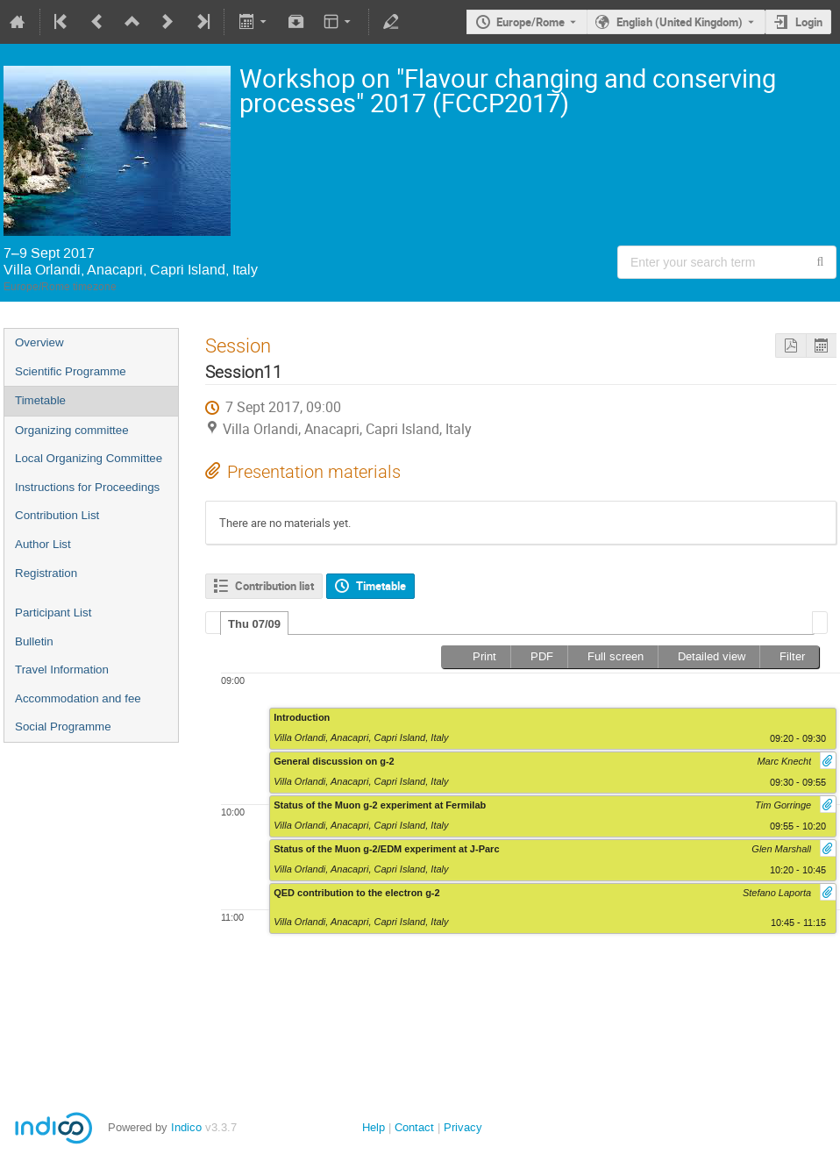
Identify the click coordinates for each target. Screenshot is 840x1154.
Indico (186, 1127)
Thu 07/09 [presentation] (254, 623)
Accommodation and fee (78, 698)
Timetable (40, 400)
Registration (46, 573)
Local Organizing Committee (88, 458)
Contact (414, 1127)
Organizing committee (72, 430)
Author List (43, 544)
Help (373, 1127)
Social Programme (63, 726)
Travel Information (62, 669)
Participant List (53, 612)
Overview (39, 342)
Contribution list (274, 586)
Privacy (463, 1127)
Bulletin (34, 641)
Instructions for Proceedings (87, 487)
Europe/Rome (530, 22)
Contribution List (57, 515)
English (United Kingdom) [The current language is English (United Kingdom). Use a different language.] (679, 22)
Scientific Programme (70, 371)
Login (808, 22)
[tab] (254, 623)
